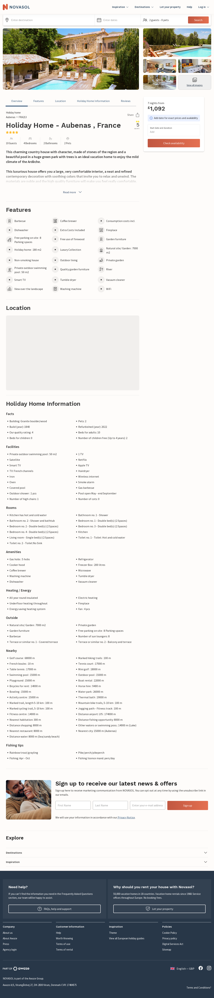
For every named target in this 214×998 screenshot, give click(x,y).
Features (38, 101)
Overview (16, 101)
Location (60, 101)
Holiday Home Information (93, 101)
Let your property (170, 7)
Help (189, 7)
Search (198, 20)
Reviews (126, 101)
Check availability (173, 143)
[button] (118, 20)
